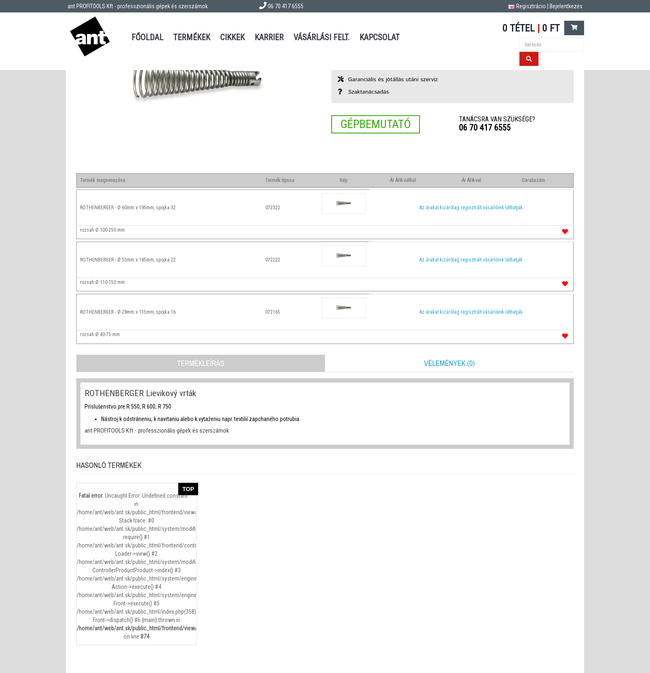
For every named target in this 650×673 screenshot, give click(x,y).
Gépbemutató (375, 124)
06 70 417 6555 (485, 127)
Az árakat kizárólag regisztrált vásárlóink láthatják (471, 208)
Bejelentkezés (566, 6)
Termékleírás (200, 363)
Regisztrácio (531, 6)
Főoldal (147, 37)
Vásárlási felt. (321, 37)
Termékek (191, 37)
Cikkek (232, 37)
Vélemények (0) (449, 363)
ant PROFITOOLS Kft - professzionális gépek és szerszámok (138, 6)
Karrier (269, 37)
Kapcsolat (379, 37)
